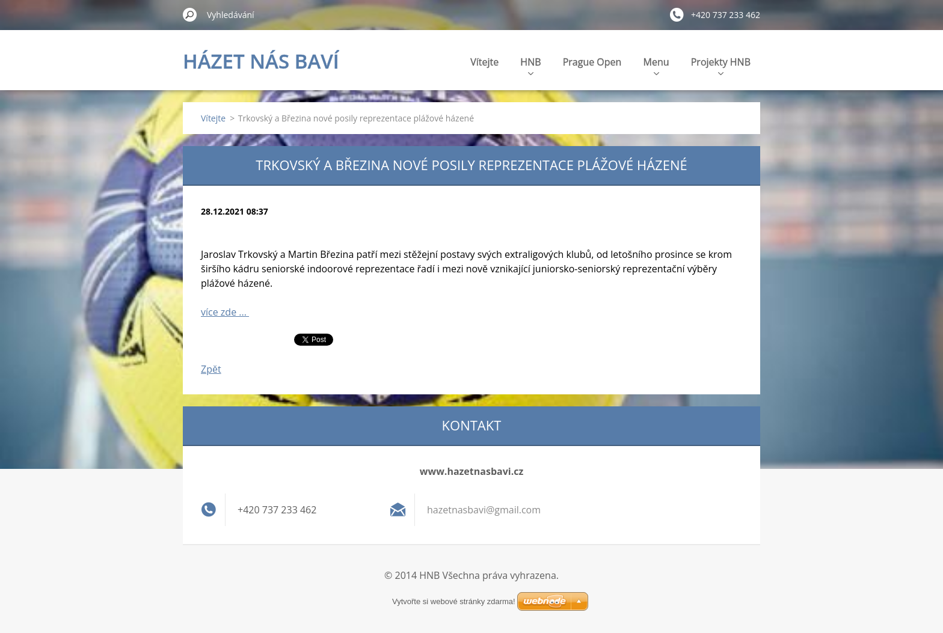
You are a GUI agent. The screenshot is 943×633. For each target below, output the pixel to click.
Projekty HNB (720, 65)
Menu (656, 65)
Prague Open (592, 62)
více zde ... (225, 312)
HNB (530, 65)
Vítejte (484, 62)
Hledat (190, 14)
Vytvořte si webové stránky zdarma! (453, 601)
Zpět (211, 369)
